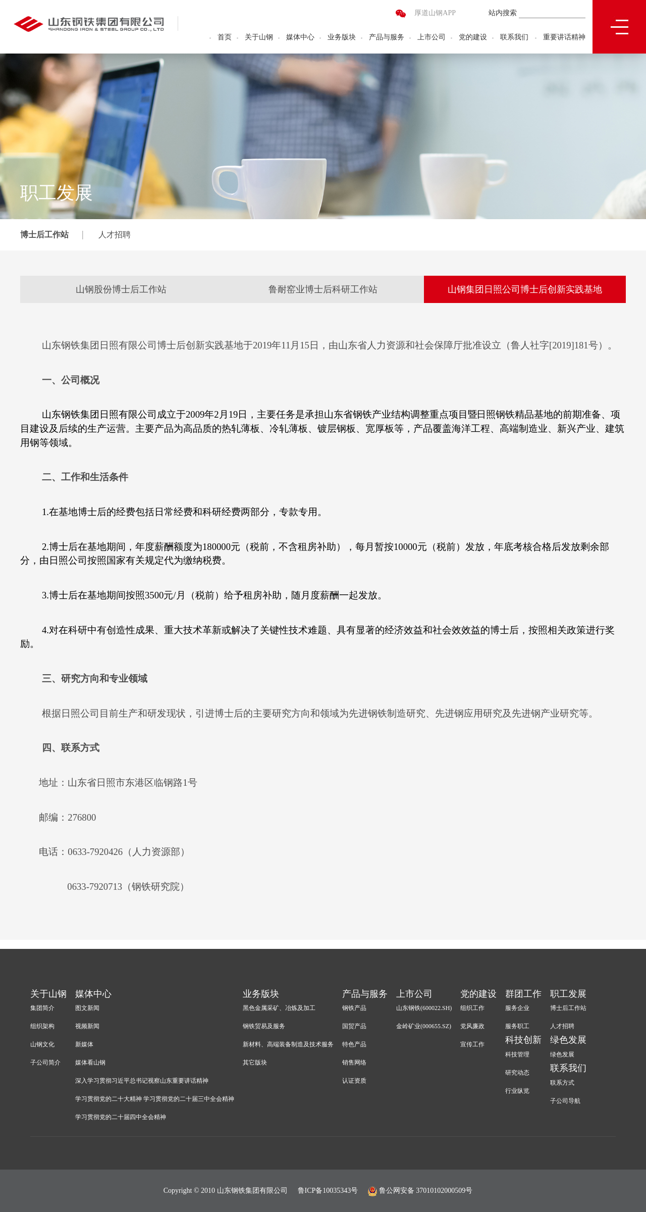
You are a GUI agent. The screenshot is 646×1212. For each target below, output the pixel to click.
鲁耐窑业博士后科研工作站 (323, 289)
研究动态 (517, 1072)
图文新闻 (87, 1008)
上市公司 (431, 38)
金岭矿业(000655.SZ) (423, 1026)
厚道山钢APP (435, 14)
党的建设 (473, 38)
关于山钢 (259, 38)
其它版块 (255, 1062)
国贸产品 (354, 1026)
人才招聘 (114, 234)
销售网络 (354, 1062)
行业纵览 (517, 1090)
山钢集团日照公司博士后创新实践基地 (525, 289)
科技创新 (523, 1040)
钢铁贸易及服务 (264, 1026)
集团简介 (42, 1008)
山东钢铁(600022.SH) (424, 1008)
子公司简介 (45, 1062)
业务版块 (342, 38)
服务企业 (517, 1008)
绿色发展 (568, 1040)
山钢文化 (42, 1044)
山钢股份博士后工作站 (121, 289)
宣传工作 (472, 1044)
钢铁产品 (354, 1008)
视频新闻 (87, 1026)
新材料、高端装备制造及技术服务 (288, 1044)
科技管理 (517, 1054)
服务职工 (517, 1026)
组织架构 (42, 1026)
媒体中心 (300, 38)
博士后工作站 (44, 234)
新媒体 (84, 1044)
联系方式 (562, 1082)
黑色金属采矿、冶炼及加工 (279, 1008)
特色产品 (354, 1044)
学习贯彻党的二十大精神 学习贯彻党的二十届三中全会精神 (154, 1098)
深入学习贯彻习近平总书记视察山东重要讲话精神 (141, 1080)
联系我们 (514, 38)
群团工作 (523, 994)
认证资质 (354, 1080)
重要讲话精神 (564, 38)
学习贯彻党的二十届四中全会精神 (120, 1117)
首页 (225, 38)
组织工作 (472, 1008)
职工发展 (568, 994)
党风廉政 (472, 1026)
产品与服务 (386, 38)
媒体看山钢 (90, 1062)
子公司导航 (565, 1100)
